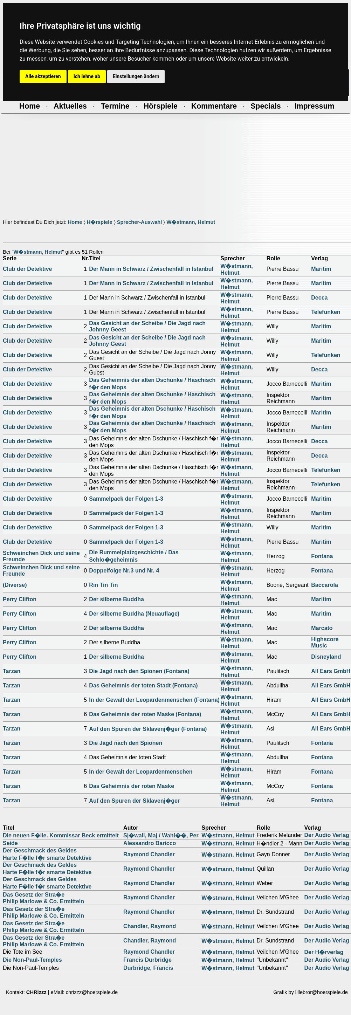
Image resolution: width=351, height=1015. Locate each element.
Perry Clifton (19, 599)
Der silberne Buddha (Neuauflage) (134, 614)
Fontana (322, 556)
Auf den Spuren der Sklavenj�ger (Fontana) (148, 729)
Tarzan (11, 671)
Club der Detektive (27, 269)
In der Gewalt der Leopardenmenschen (140, 772)
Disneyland (326, 657)
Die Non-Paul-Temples (32, 960)
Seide (10, 843)
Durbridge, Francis (148, 968)
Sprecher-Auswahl (139, 222)
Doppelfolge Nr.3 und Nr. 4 (124, 571)
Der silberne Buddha (116, 599)
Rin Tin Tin (103, 585)
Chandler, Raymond (149, 926)
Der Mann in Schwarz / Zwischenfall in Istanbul (151, 269)
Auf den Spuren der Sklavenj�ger (134, 801)
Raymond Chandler (149, 854)
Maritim (321, 269)
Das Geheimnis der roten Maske (131, 786)
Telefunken (325, 312)
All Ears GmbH (330, 671)
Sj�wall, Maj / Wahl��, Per (161, 835)
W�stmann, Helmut (190, 222)
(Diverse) (15, 585)
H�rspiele (99, 222)
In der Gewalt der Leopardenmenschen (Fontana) (154, 700)
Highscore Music (324, 642)
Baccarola (324, 585)
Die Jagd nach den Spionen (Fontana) (139, 671)
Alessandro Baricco (149, 843)
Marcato (321, 628)
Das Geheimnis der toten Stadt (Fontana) (143, 685)
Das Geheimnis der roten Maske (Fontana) (145, 714)
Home (75, 222)
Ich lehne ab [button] (87, 76)
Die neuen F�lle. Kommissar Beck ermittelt (61, 835)
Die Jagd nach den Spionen (125, 743)
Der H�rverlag (323, 952)
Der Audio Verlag (326, 835)
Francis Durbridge (147, 960)
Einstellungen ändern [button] (136, 76)
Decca (319, 298)
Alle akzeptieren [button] (43, 76)
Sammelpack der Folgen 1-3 (126, 499)
